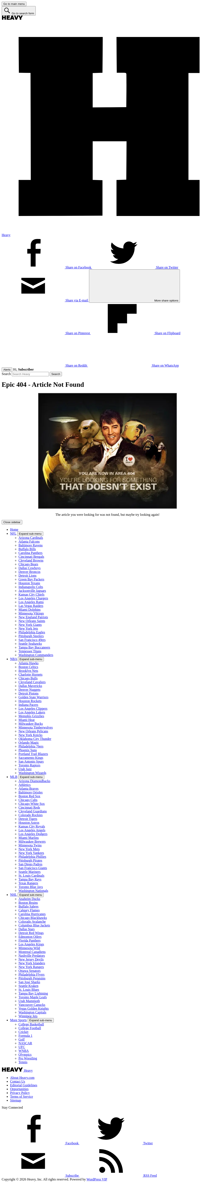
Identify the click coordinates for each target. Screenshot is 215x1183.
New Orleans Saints (31, 621)
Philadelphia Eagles (31, 632)
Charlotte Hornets (30, 674)
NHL (13, 894)
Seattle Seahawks (30, 643)
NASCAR (25, 1043)
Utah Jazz (25, 769)
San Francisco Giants (32, 868)
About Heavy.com (22, 1077)
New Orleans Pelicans (33, 731)
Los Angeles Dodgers (32, 834)
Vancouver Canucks (31, 1005)
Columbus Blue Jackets (34, 925)
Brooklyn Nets (28, 670)
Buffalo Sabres (28, 906)
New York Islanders (31, 963)
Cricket (23, 1032)
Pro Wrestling (27, 1058)
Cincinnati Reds (29, 807)
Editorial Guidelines (23, 1085)
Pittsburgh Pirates (30, 860)
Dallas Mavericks (30, 686)
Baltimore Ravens (30, 545)
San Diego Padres (30, 864)
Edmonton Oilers (30, 936)
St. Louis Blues (28, 989)
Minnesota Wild (29, 948)
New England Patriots (33, 617)
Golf (21, 1039)
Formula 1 (25, 1035)
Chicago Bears (28, 564)
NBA (13, 659)
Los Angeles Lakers (31, 712)
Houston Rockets (30, 701)
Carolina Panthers (30, 553)
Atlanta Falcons (29, 541)
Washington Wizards (32, 773)
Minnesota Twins (30, 845)
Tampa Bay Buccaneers (34, 647)
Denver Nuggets (29, 689)
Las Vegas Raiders (30, 606)
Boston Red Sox (29, 796)
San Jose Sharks (29, 982)
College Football (29, 1028)
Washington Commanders (35, 655)
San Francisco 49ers (32, 640)
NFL (13, 533)
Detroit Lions (27, 575)
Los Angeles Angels (31, 830)
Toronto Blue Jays (30, 887)
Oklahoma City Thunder (34, 739)
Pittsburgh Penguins (31, 978)
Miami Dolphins (29, 609)
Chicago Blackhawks (32, 918)
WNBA (23, 1051)
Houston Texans (29, 583)
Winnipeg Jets (27, 1016)
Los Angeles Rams (31, 602)
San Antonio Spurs (31, 761)
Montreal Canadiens (32, 952)
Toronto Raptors (29, 765)
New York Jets (28, 628)
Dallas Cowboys (29, 568)
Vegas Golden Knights (33, 1008)
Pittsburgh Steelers (31, 636)
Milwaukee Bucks (30, 723)
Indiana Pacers (28, 705)
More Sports (18, 1020)
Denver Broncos (29, 572)
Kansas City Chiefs (31, 594)
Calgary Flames (29, 910)
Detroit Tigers (27, 819)
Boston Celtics (28, 667)
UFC (21, 1047)
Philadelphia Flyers (31, 974)
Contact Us (17, 1081)
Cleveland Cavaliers (32, 682)
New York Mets (29, 849)
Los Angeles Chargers (33, 598)
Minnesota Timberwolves (35, 727)
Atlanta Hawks (28, 663)
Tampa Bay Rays (29, 879)
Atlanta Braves (28, 788)
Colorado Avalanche (32, 921)
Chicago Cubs (27, 800)
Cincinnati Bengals (31, 556)
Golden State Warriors (33, 697)
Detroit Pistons (28, 693)
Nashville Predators (31, 955)
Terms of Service (21, 1096)
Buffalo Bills (27, 549)
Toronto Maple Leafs (32, 997)
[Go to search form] (19, 11)
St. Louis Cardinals (31, 875)
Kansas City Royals (31, 826)
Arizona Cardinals (30, 538)
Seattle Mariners (29, 872)
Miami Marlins (28, 838)
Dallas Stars (26, 929)
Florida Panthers (29, 940)
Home (14, 529)
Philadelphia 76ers (30, 746)
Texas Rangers (28, 883)
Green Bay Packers (31, 579)
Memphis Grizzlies (31, 716)
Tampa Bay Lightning (33, 993)
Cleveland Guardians (32, 811)
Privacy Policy (20, 1093)
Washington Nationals (33, 890)
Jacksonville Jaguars (32, 590)
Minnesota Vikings (31, 613)
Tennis (22, 1062)
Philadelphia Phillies (32, 856)
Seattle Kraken (28, 986)
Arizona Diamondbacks (34, 781)
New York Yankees (31, 853)
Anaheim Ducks (29, 899)
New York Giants (30, 624)
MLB (13, 777)
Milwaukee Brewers (32, 841)
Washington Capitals (32, 1012)
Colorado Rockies (30, 815)
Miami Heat (26, 720)
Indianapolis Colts (30, 587)
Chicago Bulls (28, 678)
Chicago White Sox (31, 803)
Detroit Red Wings (31, 933)
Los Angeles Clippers (32, 708)
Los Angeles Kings (31, 944)
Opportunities (19, 1089)
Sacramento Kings (30, 757)
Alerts (6, 369)
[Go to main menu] (14, 4)
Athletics (24, 785)
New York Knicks (30, 735)
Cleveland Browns (30, 560)
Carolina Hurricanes (32, 914)
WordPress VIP (97, 1179)
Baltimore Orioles (30, 792)
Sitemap (15, 1100)
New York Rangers (31, 967)
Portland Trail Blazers (33, 754)
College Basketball (31, 1024)
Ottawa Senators (29, 970)
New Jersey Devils (31, 959)
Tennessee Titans (29, 651)
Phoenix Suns (27, 750)
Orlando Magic (28, 742)
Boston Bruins (28, 902)
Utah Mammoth (29, 1001)
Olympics (24, 1054)
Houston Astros (28, 822)
